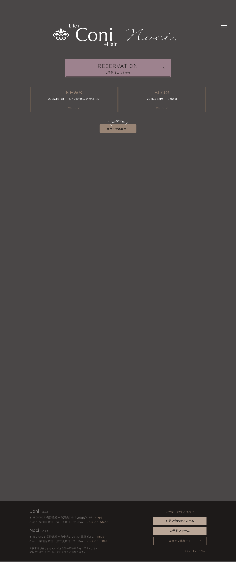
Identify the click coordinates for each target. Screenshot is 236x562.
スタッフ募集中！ (118, 130)
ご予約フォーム (180, 531)
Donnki (172, 100)
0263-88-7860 (96, 542)
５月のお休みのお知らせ (84, 100)
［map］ (98, 518)
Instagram (54, 512)
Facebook (59, 512)
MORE (72, 109)
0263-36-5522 (96, 523)
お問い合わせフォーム (180, 521)
